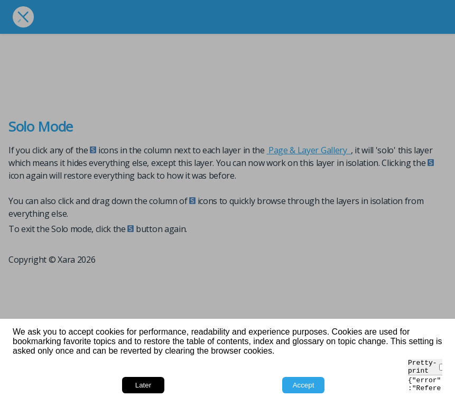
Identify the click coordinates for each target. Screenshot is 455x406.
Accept (303, 385)
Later (143, 385)
